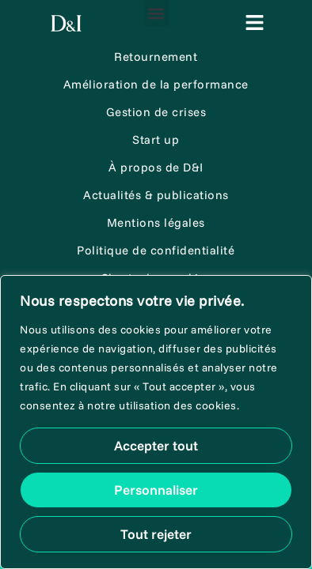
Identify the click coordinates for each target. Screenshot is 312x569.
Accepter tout (156, 445)
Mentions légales (156, 222)
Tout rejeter (156, 534)
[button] (156, 13)
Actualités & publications (156, 194)
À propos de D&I (156, 167)
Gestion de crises (156, 111)
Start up (155, 139)
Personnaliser (156, 489)
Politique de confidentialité (155, 250)
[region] (156, 422)
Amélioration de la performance (156, 84)
